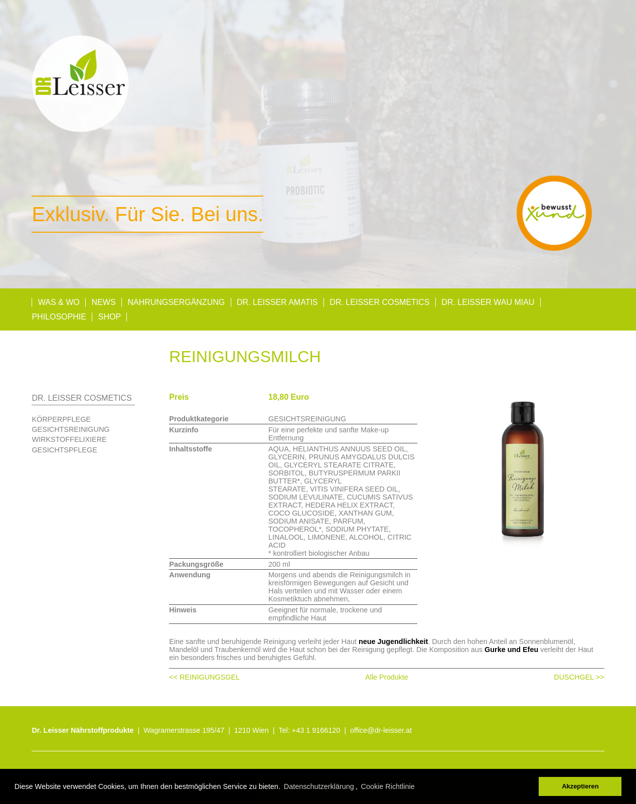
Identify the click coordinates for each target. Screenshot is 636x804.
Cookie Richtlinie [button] (388, 786)
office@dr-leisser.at (381, 730)
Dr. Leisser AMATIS (277, 302)
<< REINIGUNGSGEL (204, 677)
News (104, 302)
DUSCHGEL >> (579, 677)
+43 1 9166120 (316, 730)
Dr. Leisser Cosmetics (379, 302)
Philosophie (59, 316)
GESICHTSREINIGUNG (70, 429)
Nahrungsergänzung (176, 302)
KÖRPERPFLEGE (61, 419)
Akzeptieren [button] (580, 786)
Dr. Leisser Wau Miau (487, 302)
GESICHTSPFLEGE (64, 450)
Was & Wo (59, 302)
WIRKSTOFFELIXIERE (69, 439)
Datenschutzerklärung (319, 786)
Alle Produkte (386, 677)
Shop (109, 316)
